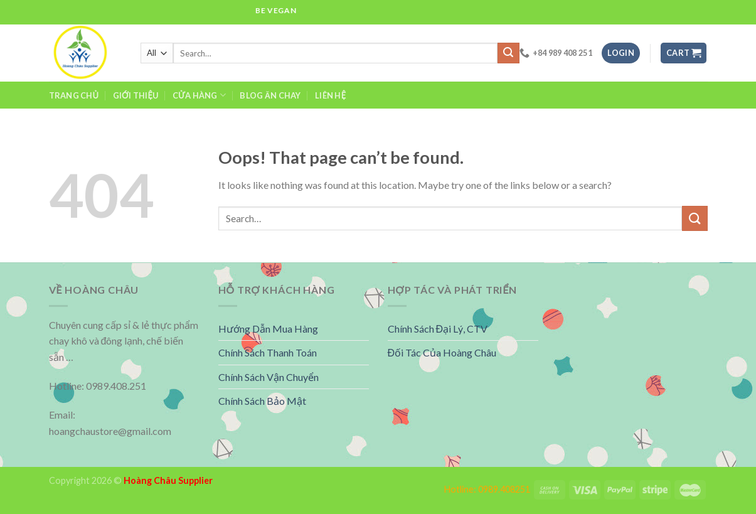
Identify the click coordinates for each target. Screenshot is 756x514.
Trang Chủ (74, 95)
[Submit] (694, 218)
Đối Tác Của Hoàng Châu (442, 352)
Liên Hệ (330, 95)
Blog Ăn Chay (270, 95)
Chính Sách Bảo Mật (262, 401)
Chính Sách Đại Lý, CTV (438, 329)
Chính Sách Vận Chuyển (268, 377)
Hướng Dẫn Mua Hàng (268, 329)
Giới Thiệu (136, 95)
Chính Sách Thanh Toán (267, 352)
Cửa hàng (199, 95)
